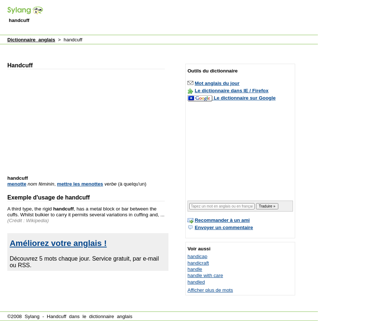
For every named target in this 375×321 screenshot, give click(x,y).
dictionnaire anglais (110, 316)
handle (195, 269)
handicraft (198, 263)
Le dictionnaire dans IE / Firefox (231, 90)
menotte (16, 184)
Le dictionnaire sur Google (245, 98)
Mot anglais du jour (217, 83)
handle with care (205, 275)
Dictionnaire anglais (31, 39)
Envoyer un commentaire (224, 227)
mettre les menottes (80, 184)
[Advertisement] (184, 17)
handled (196, 282)
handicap (197, 256)
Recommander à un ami (222, 220)
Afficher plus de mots (210, 290)
